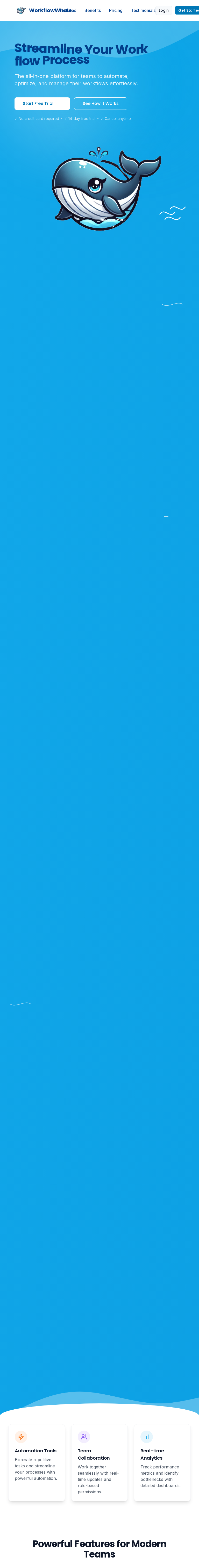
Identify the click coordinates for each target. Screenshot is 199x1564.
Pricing (116, 10)
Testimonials (143, 10)
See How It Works (101, 103)
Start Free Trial (42, 103)
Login (164, 10)
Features (67, 10)
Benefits (92, 10)
